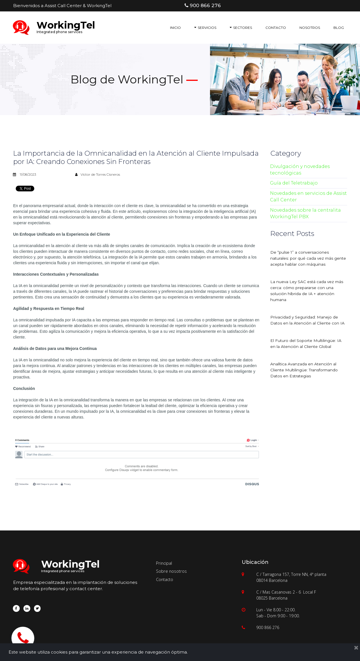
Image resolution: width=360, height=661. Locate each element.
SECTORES (241, 27)
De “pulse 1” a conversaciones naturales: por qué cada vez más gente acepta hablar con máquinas (305, 258)
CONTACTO (275, 27)
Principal (164, 563)
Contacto (164, 579)
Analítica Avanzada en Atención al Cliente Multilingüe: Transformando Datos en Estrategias (305, 369)
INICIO (175, 27)
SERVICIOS (205, 27)
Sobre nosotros (171, 571)
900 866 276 (267, 627)
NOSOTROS (309, 27)
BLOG (338, 27)
